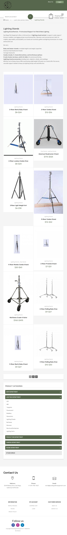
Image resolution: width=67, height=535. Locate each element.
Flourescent (10, 410)
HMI (7, 404)
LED (8, 401)
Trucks (13, 508)
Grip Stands (44, 151)
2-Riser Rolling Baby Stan (48, 309)
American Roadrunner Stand (48, 154)
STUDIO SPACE (10, 453)
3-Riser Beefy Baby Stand (18, 364)
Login (60, 2)
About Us (50, 2)
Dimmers (9, 425)
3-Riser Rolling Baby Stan (48, 362)
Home (6, 20)
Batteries (9, 422)
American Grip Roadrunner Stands (13, 51)
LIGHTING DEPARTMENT (21, 20)
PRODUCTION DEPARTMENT (33, 437)
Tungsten (9, 407)
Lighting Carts (10, 431)
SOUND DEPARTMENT (33, 448)
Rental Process (12, 505)
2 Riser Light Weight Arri (18, 205)
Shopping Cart (33, 505)
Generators (10, 416)
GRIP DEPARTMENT (33, 392)
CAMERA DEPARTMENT (33, 442)
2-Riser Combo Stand (48, 109)
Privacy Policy (13, 511)
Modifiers (9, 413)
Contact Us (54, 508)
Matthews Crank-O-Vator (18, 317)
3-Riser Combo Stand (48, 219)
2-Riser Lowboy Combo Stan (18, 161)
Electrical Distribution (13, 428)
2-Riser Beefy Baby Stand (18, 109)
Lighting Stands (11, 419)
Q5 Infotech (18, 530)
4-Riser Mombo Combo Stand (18, 264)
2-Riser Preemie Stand (48, 264)
